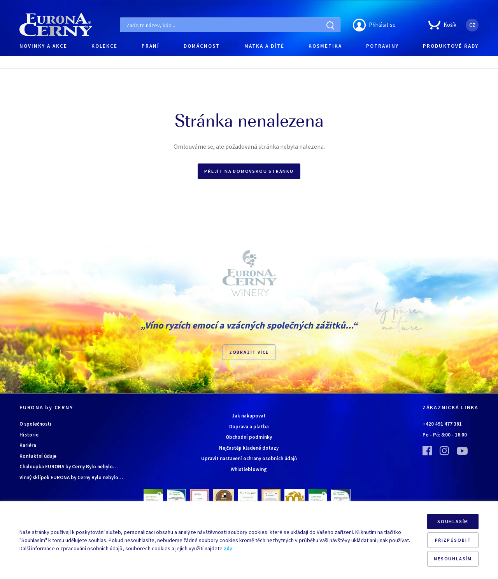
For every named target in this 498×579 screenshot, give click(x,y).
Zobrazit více (249, 352)
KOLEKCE (104, 46)
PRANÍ (151, 46)
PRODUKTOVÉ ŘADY (451, 46)
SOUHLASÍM (452, 521)
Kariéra (27, 445)
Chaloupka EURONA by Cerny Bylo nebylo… (68, 466)
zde (228, 548)
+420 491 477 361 (442, 424)
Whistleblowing (249, 469)
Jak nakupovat (249, 415)
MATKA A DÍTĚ (264, 46)
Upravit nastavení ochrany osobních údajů (249, 458)
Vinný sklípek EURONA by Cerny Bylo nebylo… (71, 477)
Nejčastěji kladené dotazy (249, 448)
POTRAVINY (382, 46)
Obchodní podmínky (249, 437)
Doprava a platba (249, 426)
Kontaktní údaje (37, 456)
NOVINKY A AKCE (43, 46)
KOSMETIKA (325, 46)
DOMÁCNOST (202, 46)
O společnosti (35, 424)
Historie (29, 434)
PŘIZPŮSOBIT (453, 540)
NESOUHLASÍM (453, 559)
